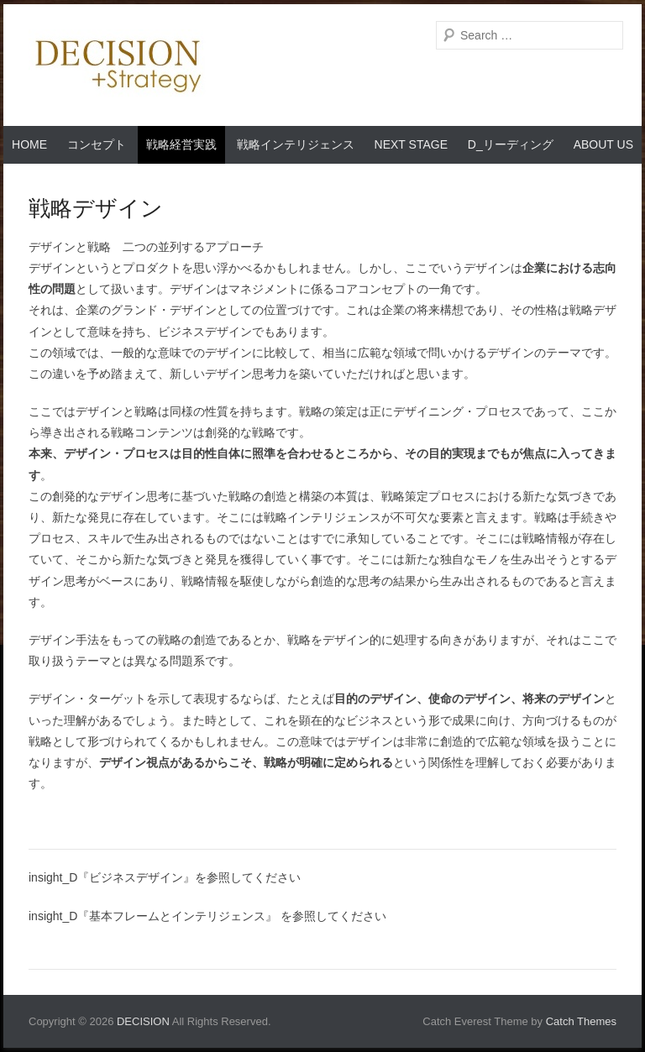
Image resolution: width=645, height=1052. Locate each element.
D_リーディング (510, 144)
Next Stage (411, 144)
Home (29, 144)
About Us (603, 144)
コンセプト (96, 144)
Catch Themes (581, 1021)
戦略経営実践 (181, 144)
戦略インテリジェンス (295, 144)
